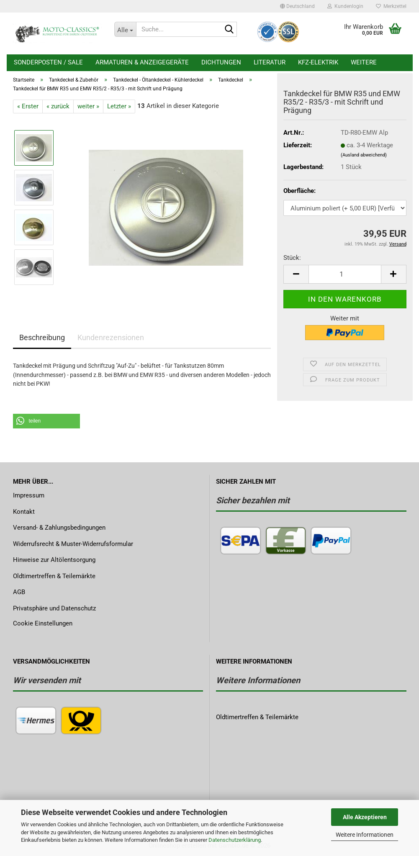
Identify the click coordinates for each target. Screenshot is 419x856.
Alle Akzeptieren (365, 817)
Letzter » (119, 106)
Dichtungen (221, 62)
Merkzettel (391, 6)
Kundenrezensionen (110, 337)
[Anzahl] (344, 274)
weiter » (88, 106)
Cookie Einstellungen (42, 623)
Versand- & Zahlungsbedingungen (59, 527)
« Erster (28, 106)
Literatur (269, 62)
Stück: (292, 257)
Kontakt (24, 511)
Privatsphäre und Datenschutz (54, 608)
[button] (297, 6)
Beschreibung (42, 337)
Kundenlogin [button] (345, 6)
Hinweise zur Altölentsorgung (54, 560)
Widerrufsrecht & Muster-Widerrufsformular (73, 544)
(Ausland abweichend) (364, 155)
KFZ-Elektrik (318, 62)
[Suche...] (125, 29)
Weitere (364, 62)
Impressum (28, 495)
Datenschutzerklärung (234, 840)
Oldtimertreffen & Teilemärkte (54, 576)
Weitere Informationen (364, 834)
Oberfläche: (299, 191)
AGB (19, 592)
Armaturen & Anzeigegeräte (142, 62)
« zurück (57, 106)
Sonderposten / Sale (48, 62)
